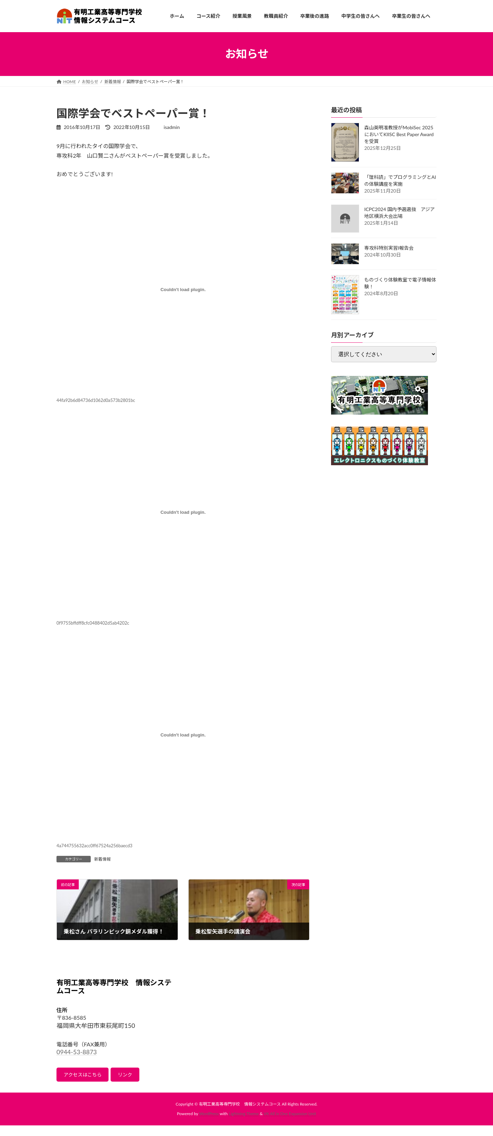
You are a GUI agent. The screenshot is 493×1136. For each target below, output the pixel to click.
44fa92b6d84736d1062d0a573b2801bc (95, 400)
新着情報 (102, 859)
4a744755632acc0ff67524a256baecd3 (94, 845)
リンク (134, 1075)
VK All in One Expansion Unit (290, 1115)
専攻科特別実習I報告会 (389, 248)
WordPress (209, 1115)
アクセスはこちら (86, 1075)
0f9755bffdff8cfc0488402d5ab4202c (92, 623)
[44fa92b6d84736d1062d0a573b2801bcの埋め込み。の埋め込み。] (182, 289)
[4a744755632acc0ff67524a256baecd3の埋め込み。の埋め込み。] (182, 734)
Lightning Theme (244, 1115)
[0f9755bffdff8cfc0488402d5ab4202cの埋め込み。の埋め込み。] (182, 512)
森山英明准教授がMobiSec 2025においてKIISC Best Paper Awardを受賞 (399, 134)
